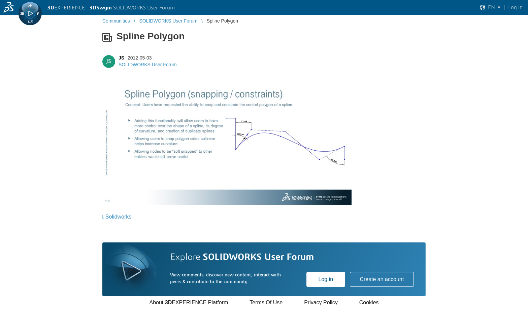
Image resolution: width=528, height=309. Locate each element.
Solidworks (118, 217)
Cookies (369, 302)
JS (121, 58)
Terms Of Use (266, 302)
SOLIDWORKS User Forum (148, 64)
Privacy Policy (321, 302)
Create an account (382, 279)
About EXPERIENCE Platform (188, 302)
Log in (325, 279)
